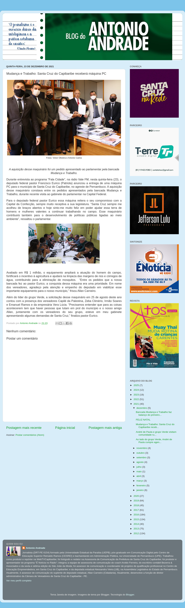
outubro (140, 453)
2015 (137, 519)
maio (139, 471)
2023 (137, 394)
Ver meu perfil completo (18, 580)
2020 (137, 496)
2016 (137, 514)
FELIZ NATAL (143, 419)
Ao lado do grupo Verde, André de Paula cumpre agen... (154, 441)
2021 (137, 404)
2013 (137, 528)
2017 (137, 510)
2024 (137, 390)
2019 (137, 500)
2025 (137, 385)
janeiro (140, 490)
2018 (137, 505)
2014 (137, 524)
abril (139, 476)
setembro (141, 457)
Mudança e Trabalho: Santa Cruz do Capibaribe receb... (155, 425)
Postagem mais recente (23, 428)
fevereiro (141, 485)
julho (139, 467)
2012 (137, 533)
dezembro (142, 408)
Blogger (130, 594)
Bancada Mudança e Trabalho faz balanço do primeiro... (154, 413)
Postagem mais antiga (105, 428)
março (140, 480)
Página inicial (65, 428)
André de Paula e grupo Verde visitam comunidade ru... (156, 433)
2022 (137, 399)
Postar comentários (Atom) (30, 435)
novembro (142, 448)
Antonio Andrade (35, 548)
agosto (140, 462)
